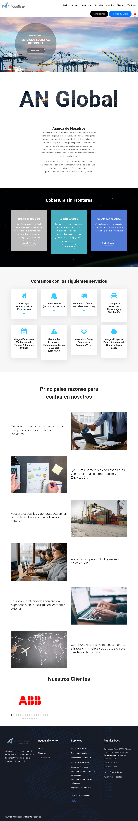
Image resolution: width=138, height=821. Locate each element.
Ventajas (110, 5)
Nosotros (75, 5)
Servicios (99, 5)
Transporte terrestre (80, 762)
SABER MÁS (29, 243)
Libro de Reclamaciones (81, 795)
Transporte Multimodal (81, 757)
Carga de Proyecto (79, 767)
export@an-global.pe (113, 772)
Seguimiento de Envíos (81, 787)
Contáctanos (99, 14)
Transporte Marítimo (80, 753)
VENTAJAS (109, 243)
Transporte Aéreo (79, 748)
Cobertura (87, 5)
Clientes (120, 5)
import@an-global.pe (113, 777)
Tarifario (131, 5)
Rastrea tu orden (120, 14)
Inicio (65, 5)
